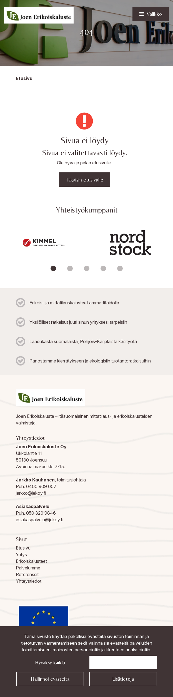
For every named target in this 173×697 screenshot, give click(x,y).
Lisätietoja (123, 679)
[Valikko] (150, 14)
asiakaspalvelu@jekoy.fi (39, 519)
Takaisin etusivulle (84, 180)
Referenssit (27, 574)
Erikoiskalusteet (31, 561)
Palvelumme (28, 568)
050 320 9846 (41, 513)
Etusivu (23, 548)
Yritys (21, 554)
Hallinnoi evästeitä (50, 679)
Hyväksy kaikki (50, 662)
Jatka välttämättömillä (123, 662)
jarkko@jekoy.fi (31, 493)
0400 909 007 (41, 486)
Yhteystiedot (28, 581)
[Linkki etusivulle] (39, 15)
